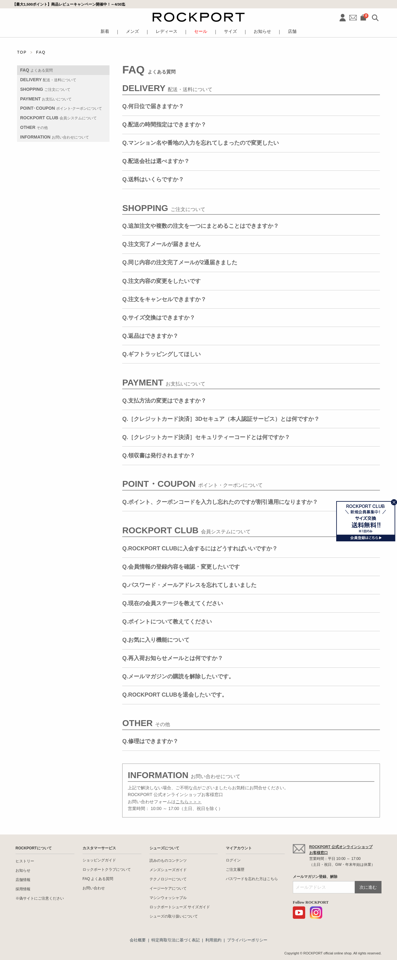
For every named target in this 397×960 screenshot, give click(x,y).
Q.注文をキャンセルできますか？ (164, 299)
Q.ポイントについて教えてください (167, 622)
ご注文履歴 (235, 869)
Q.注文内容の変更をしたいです (161, 281)
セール (200, 31)
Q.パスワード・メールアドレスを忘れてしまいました (189, 585)
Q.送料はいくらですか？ (153, 179)
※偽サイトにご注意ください (40, 898)
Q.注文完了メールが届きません (161, 244)
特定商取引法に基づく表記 (175, 940)
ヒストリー (25, 861)
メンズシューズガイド (168, 870)
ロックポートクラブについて (107, 869)
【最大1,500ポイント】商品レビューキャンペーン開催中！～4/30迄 (68, 4)
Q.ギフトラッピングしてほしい (161, 354)
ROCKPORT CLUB (58, 117)
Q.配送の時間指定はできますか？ (164, 124)
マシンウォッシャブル (168, 898)
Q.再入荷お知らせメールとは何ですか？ (172, 658)
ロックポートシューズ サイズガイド (179, 907)
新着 (104, 31)
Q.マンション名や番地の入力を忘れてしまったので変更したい (200, 143)
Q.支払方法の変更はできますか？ (164, 401)
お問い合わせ (94, 888)
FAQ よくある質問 (98, 879)
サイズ (230, 31)
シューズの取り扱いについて (173, 916)
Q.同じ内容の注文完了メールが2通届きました (179, 262)
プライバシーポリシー (247, 940)
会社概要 (138, 940)
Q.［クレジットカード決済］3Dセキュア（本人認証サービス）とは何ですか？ (220, 419)
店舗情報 (23, 880)
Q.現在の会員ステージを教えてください (172, 603)
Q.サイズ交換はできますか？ (158, 318)
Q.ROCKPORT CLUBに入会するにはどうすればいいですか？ (200, 548)
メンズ (132, 31)
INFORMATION (54, 136)
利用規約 (213, 940)
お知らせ (262, 31)
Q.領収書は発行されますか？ (158, 455)
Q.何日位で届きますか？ (153, 106)
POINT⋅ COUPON (61, 108)
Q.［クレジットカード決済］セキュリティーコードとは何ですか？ (206, 437)
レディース (166, 31)
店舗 (292, 31)
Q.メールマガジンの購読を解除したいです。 (178, 676)
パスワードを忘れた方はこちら (252, 879)
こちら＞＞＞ (189, 801)
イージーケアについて (168, 888)
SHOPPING (45, 89)
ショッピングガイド (99, 860)
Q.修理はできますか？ (150, 741)
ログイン (233, 860)
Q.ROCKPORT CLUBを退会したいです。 (174, 695)
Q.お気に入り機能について (156, 640)
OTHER (34, 127)
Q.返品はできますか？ (150, 336)
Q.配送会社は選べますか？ (156, 161)
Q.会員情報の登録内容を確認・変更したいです (181, 567)
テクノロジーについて (168, 879)
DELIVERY (48, 79)
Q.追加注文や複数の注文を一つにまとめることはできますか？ (200, 226)
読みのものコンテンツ (168, 860)
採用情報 (23, 889)
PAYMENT (46, 98)
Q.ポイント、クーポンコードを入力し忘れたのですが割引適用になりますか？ (220, 502)
